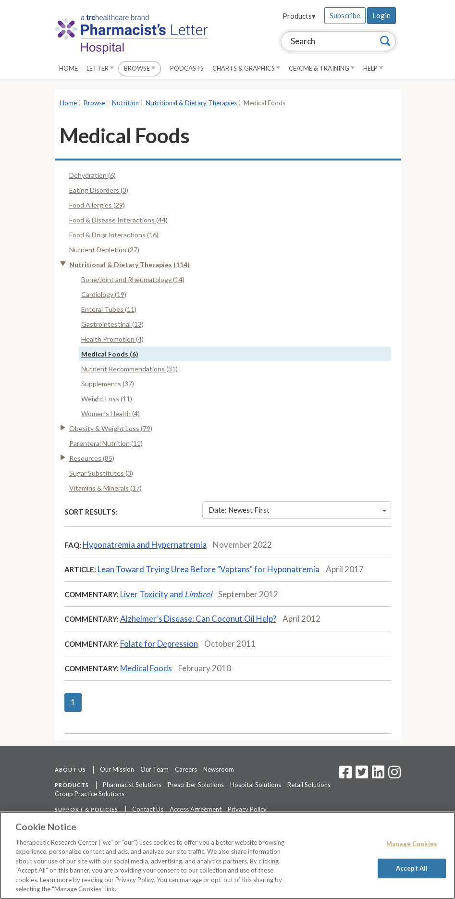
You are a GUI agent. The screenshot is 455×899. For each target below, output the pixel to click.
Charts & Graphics (246, 68)
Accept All (412, 868)
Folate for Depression (159, 644)
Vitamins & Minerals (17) (105, 488)
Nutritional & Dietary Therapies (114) (129, 264)
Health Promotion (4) (112, 339)
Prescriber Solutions (196, 784)
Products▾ (299, 16)
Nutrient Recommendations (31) (129, 369)
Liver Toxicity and (166, 594)
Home (68, 68)
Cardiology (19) (103, 294)
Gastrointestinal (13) (112, 324)
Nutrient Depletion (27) (104, 250)
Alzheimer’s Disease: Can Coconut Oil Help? (198, 619)
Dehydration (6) (92, 175)
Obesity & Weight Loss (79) (110, 428)
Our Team (154, 769)
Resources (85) (91, 458)
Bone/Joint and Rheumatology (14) (132, 279)
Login (381, 15)
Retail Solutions (309, 784)
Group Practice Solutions (89, 794)
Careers (186, 769)
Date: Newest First (297, 509)
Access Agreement (195, 809)
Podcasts (187, 68)
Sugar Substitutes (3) (101, 473)
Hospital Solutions (255, 784)
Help (373, 68)
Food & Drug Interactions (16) (114, 235)
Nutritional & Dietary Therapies (191, 103)
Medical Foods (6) (109, 354)
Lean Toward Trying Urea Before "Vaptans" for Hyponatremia (209, 569)
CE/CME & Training (322, 68)
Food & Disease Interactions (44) (118, 220)
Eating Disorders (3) (98, 190)
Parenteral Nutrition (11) (106, 443)
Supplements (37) (107, 384)
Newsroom (218, 769)
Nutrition (125, 103)
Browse (139, 68)
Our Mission (117, 769)
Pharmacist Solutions (132, 784)
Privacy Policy (247, 809)
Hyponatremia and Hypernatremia (145, 545)
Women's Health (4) (110, 413)
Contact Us (147, 809)
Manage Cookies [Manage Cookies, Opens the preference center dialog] (411, 844)
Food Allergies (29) (97, 205)
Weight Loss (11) (106, 398)
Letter (100, 68)
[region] (227, 855)
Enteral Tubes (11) (108, 309)
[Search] (385, 40)
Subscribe (345, 15)
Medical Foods (146, 668)
